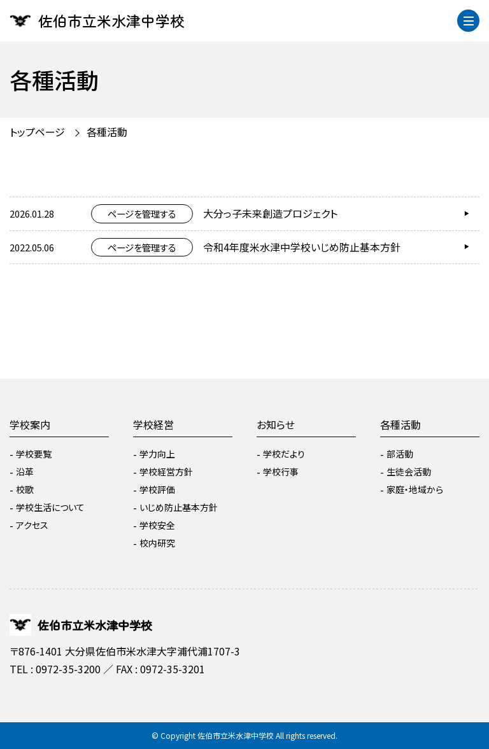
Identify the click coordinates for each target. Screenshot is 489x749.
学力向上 (157, 453)
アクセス (32, 525)
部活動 (399, 453)
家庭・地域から (414, 489)
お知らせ (276, 424)
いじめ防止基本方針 (178, 507)
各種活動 (107, 131)
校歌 (25, 489)
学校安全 (157, 525)
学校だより (284, 453)
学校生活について (50, 507)
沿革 (25, 471)
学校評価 (157, 489)
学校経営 (153, 424)
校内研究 (157, 542)
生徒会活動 (408, 471)
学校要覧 (34, 453)
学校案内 (30, 424)
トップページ (37, 131)
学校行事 (281, 471)
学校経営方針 (166, 471)
